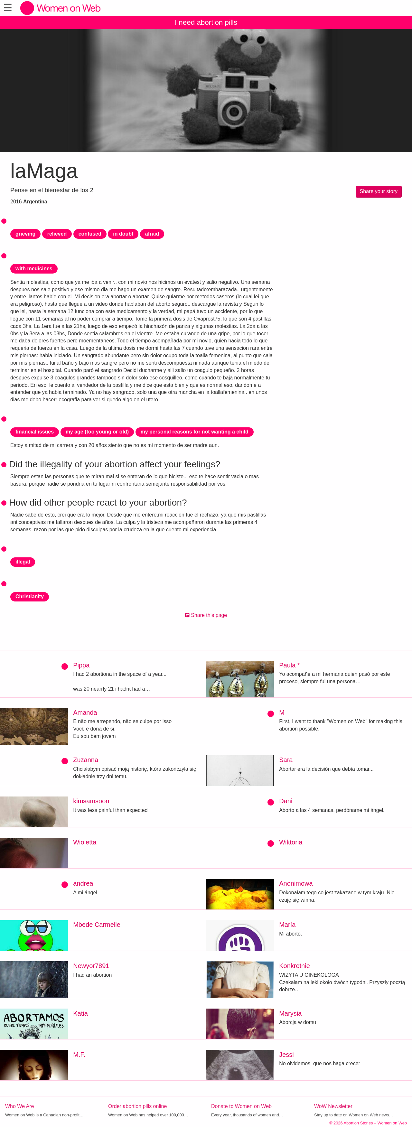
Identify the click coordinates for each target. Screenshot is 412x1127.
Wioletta (84, 842)
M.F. (79, 1054)
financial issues (34, 431)
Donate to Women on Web (241, 1106)
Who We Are (19, 1106)
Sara (286, 759)
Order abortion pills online (137, 1106)
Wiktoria (290, 842)
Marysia (290, 1013)
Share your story (379, 191)
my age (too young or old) (97, 431)
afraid (152, 234)
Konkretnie (294, 965)
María (287, 924)
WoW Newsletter (333, 1106)
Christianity (29, 596)
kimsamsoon (91, 801)
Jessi (286, 1054)
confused (90, 234)
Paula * (289, 665)
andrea (83, 883)
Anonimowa (296, 883)
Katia (80, 1013)
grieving (25, 234)
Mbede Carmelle (96, 924)
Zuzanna (85, 759)
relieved (57, 234)
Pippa (81, 665)
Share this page (206, 615)
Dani (285, 801)
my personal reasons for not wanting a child (194, 431)
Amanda (85, 712)
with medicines (33, 268)
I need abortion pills (206, 22)
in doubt (123, 234)
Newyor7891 (91, 965)
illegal (22, 561)
